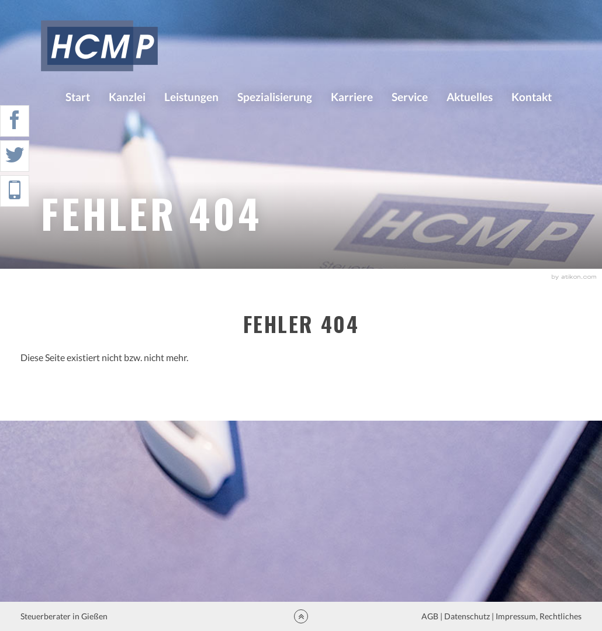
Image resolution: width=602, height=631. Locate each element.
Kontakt (531, 96)
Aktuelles (470, 96)
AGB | (431, 616)
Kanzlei (127, 96)
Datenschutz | (469, 616)
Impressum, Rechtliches (538, 616)
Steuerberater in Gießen (64, 616)
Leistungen (191, 96)
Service (410, 96)
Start (77, 96)
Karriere (352, 96)
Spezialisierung (274, 96)
